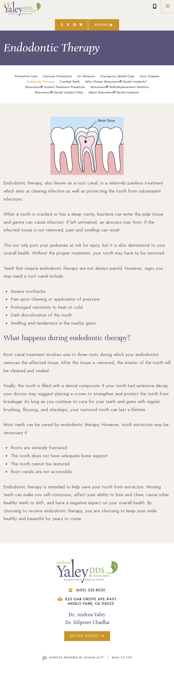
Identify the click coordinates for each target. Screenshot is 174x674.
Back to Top (122, 657)
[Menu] (167, 6)
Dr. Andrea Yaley (87, 614)
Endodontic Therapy (40, 82)
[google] (74, 25)
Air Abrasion (86, 76)
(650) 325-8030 (154, 6)
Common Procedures (57, 76)
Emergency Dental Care (117, 76)
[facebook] (68, 25)
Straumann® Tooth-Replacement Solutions (119, 87)
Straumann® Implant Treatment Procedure (55, 87)
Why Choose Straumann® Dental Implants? (116, 82)
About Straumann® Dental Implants (113, 92)
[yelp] (61, 25)
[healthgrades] (81, 25)
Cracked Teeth (70, 82)
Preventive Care (26, 76)
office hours (87, 636)
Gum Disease (149, 76)
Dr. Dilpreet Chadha (87, 622)
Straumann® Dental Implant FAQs (59, 92)
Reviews (103, 25)
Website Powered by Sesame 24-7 (73, 657)
